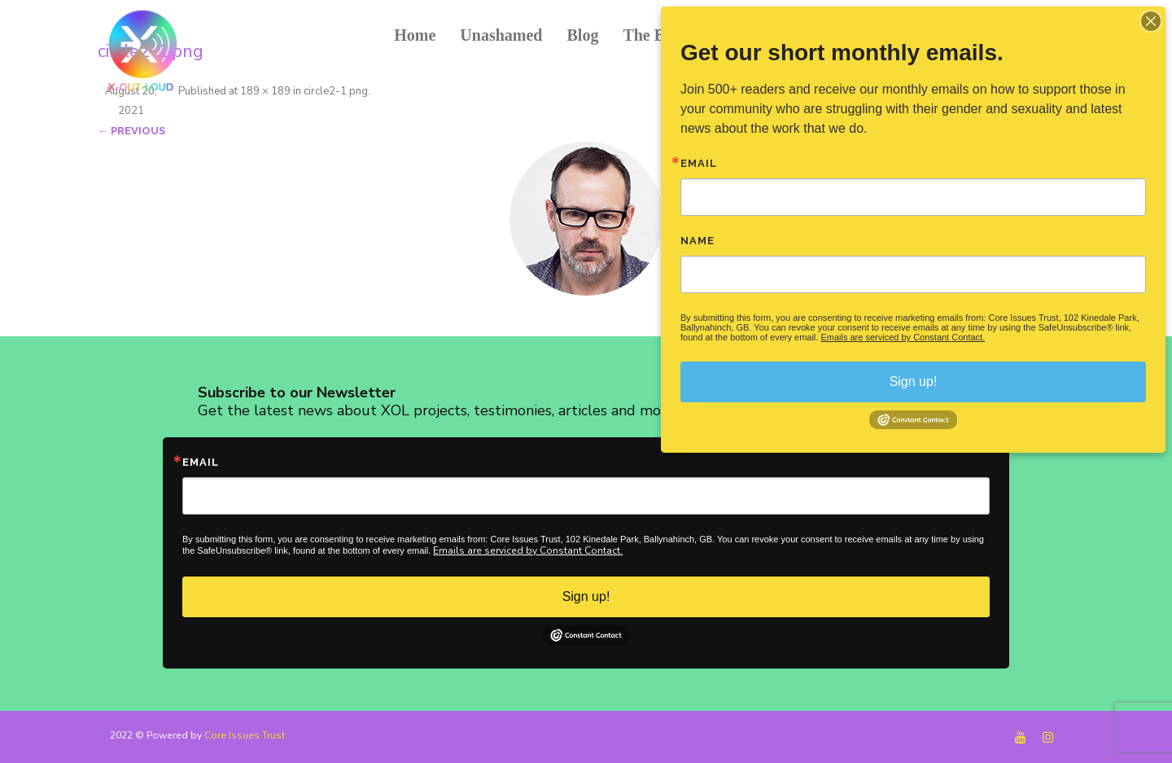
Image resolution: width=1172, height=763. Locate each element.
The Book (656, 35)
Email (200, 462)
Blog (582, 35)
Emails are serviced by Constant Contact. (528, 550)
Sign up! (586, 596)
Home (414, 35)
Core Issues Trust (244, 735)
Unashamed (501, 35)
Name (697, 240)
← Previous (131, 131)
